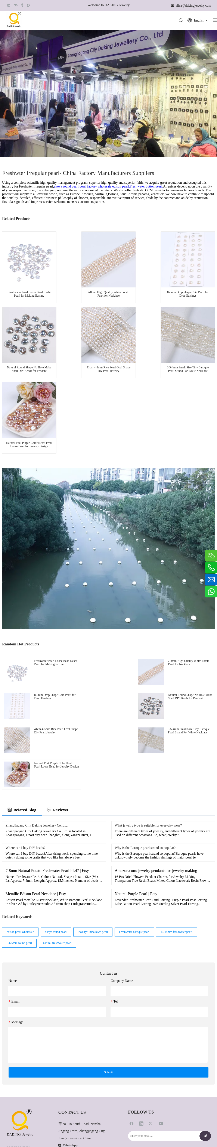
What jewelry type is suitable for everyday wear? (148, 716)
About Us (12, 1073)
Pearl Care (12, 1066)
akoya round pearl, (67, 187)
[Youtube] (160, 1014)
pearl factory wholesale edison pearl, (105, 187)
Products (11, 1053)
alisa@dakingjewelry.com (76, 1086)
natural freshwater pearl (57, 834)
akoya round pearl (56, 823)
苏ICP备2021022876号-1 (195, 1132)
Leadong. (134, 1132)
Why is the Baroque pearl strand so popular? (145, 739)
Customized (13, 1060)
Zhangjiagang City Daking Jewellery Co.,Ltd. (37, 716)
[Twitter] (151, 1014)
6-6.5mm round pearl (19, 834)
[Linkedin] (141, 1014)
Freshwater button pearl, (146, 187)
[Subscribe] (205, 1027)
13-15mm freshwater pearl (176, 823)
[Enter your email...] (162, 1027)
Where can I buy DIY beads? (25, 739)
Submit (108, 963)
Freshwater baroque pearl (134, 823)
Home (9, 1047)
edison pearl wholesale (20, 823)
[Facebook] (131, 1014)
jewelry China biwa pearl (93, 823)
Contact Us (12, 1079)
